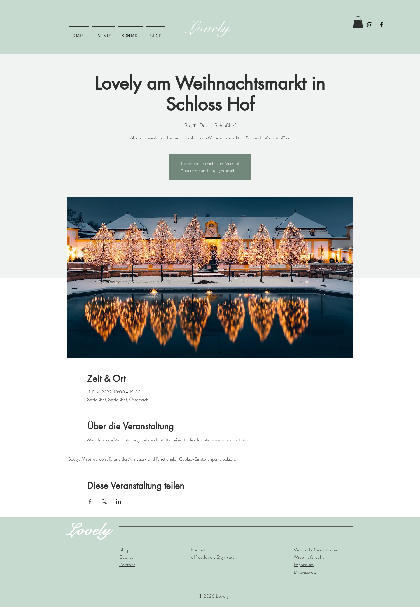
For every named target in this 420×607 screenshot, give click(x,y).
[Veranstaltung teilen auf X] (104, 501)
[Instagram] (369, 25)
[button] (358, 22)
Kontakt (198, 549)
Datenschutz (305, 572)
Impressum (304, 564)
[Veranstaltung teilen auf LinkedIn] (118, 501)
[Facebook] (381, 25)
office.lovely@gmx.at (212, 557)
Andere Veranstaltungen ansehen (210, 170)
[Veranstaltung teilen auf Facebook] (90, 501)
